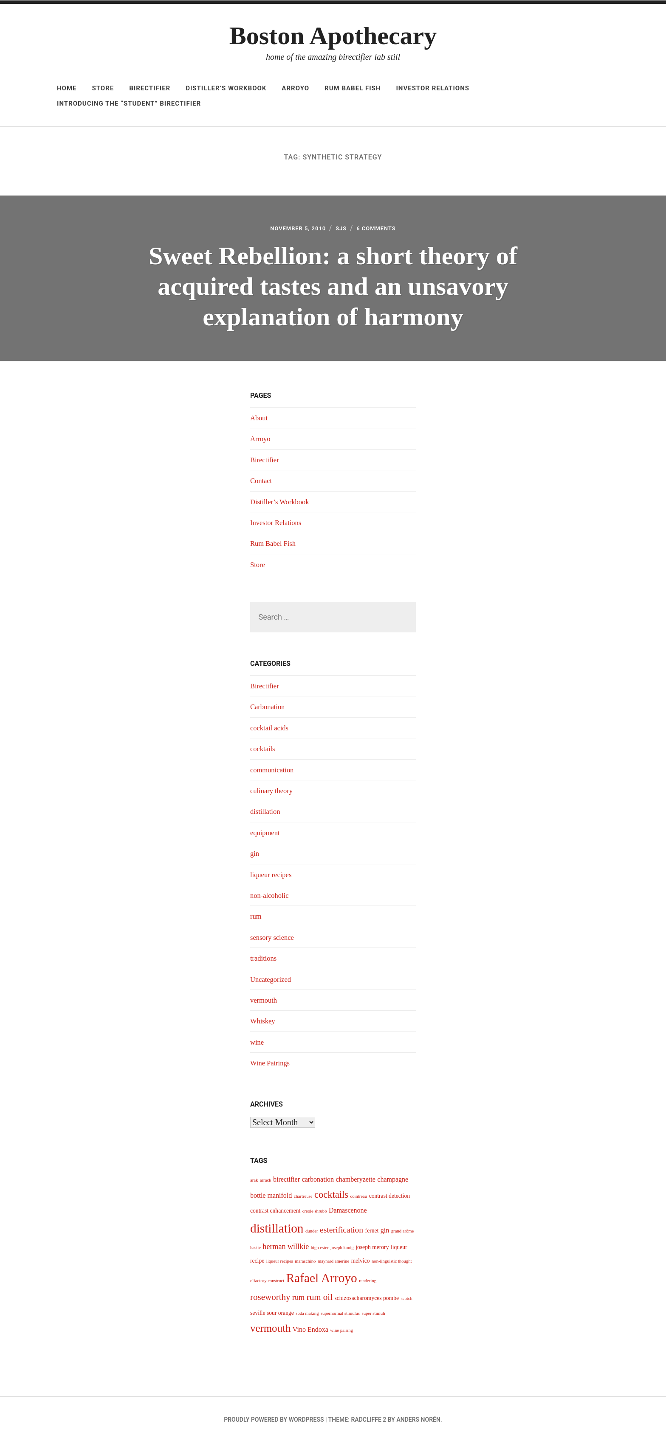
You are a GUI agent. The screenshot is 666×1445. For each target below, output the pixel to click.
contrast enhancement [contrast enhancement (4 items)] (275, 1213)
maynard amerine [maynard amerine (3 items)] (333, 1263)
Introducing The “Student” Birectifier (129, 103)
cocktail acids (271, 730)
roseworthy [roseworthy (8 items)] (270, 1299)
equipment (266, 835)
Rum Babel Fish (353, 88)
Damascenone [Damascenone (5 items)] (348, 1212)
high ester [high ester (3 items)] (320, 1250)
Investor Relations (432, 88)
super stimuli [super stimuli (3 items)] (373, 1316)
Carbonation (269, 709)
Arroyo (295, 88)
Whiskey (263, 1023)
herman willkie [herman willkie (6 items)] (285, 1249)
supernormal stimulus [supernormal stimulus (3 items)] (340, 1316)
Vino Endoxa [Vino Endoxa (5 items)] (310, 1332)
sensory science (274, 940)
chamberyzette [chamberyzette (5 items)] (355, 1182)
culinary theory (273, 793)
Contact (262, 483)
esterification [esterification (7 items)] (341, 1232)
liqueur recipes (272, 877)
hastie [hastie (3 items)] (255, 1250)
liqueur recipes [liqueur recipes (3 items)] (279, 1263)
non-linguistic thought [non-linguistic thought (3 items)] (392, 1263)
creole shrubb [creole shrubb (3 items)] (314, 1213)
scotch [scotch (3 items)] (406, 1301)
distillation (266, 814)
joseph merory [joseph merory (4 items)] (372, 1250)
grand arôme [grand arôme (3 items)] (402, 1233)
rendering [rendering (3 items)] (367, 1283)
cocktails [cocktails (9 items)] (331, 1197)
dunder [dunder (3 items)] (311, 1233)
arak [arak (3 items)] (254, 1183)
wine (257, 1044)
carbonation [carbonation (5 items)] (318, 1182)
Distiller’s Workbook (226, 88)
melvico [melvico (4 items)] (360, 1263)
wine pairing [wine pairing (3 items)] (341, 1333)
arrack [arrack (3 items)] (265, 1183)
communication (274, 772)
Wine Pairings (271, 1065)
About (259, 420)
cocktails (263, 751)
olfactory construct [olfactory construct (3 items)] (267, 1283)
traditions (264, 960)
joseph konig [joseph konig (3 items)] (342, 1250)
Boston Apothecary (333, 36)
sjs (342, 230)
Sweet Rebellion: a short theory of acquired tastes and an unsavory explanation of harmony (333, 287)
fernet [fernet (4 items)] (372, 1233)
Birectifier (149, 88)
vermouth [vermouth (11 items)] (270, 1331)
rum (256, 918)
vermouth (264, 1002)
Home (67, 88)
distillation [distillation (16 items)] (276, 1231)
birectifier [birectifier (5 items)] (286, 1182)
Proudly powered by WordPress (274, 1422)
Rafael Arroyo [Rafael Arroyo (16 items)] (321, 1281)
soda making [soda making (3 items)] (307, 1316)
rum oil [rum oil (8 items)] (320, 1299)
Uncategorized (272, 982)
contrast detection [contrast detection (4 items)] (389, 1198)
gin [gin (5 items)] (385, 1232)
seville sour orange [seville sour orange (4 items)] (272, 1315)
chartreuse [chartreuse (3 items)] (303, 1198)
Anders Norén (418, 1422)
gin (255, 856)
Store (103, 88)
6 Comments (383, 230)
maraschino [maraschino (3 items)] (305, 1263)
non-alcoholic (271, 898)
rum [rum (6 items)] (298, 1300)
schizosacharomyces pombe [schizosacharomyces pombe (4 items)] (366, 1300)
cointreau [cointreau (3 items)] (358, 1198)
